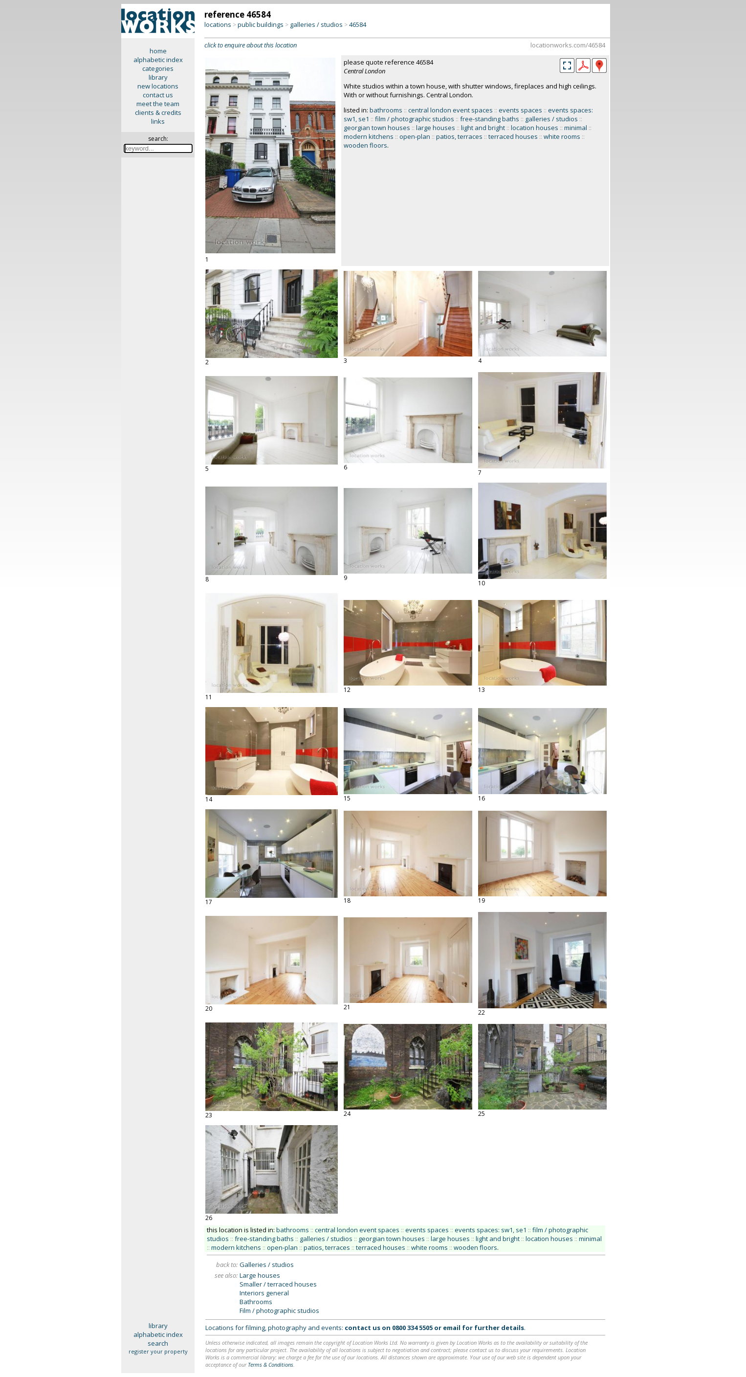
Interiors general (264, 1292)
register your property (158, 1351)
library (158, 77)
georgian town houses (377, 127)
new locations (157, 86)
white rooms (562, 136)
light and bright (483, 127)
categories (158, 68)
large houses (435, 127)
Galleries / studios (267, 1264)
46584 (357, 24)
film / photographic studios (414, 118)
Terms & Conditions (270, 1364)
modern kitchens (369, 136)
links (158, 121)
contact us (158, 94)
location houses (534, 127)
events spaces (520, 110)
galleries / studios (316, 24)
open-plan (414, 136)
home (158, 50)
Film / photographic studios (279, 1310)
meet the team (157, 103)
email (452, 1327)
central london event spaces (450, 110)
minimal (575, 127)
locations (217, 24)
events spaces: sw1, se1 (491, 1229)
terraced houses (513, 136)
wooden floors (365, 145)
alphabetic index (158, 59)
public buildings (261, 24)
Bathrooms (256, 1301)
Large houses (260, 1275)
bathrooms (386, 110)
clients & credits (158, 112)
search (158, 1343)
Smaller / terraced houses (278, 1284)
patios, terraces (459, 136)
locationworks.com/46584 (567, 45)
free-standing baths (489, 118)
